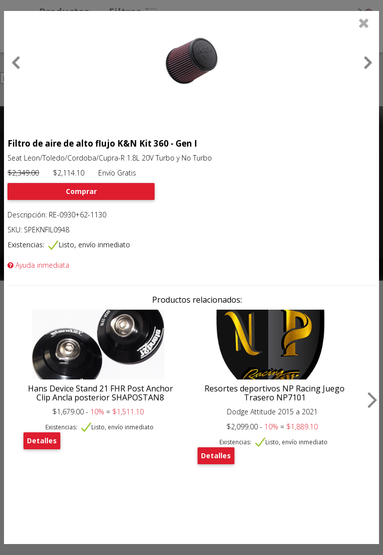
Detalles (42, 440)
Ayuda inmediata (38, 265)
